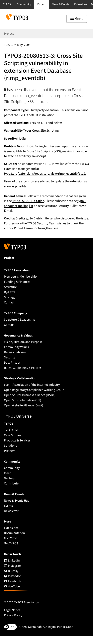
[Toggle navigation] (76, 19)
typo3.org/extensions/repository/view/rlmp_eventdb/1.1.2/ (45, 173)
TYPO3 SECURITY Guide (28, 201)
